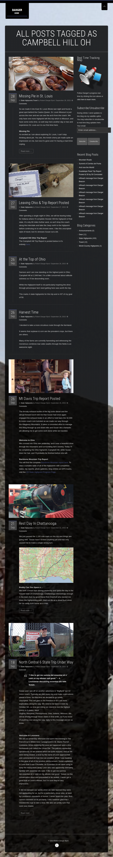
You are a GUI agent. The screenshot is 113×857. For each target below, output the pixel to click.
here (28, 244)
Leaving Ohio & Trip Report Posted (44, 203)
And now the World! (86, 167)
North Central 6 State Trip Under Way (46, 662)
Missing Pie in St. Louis (36, 96)
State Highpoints (27, 100)
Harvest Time (28, 312)
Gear (81, 234)
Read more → (26, 151)
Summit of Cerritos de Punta (90, 164)
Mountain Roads (85, 160)
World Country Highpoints (89, 246)
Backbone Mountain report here (54, 462)
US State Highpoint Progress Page (41, 472)
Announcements (85, 231)
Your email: (81, 126)
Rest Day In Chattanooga (37, 523)
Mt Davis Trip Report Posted (39, 398)
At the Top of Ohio (32, 259)
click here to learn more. (86, 100)
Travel (35, 100)
